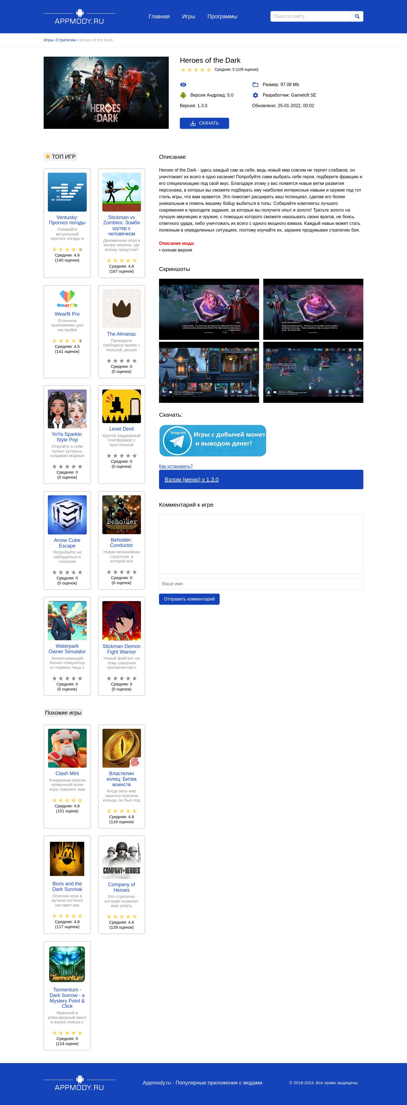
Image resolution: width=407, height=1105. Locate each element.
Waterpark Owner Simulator (67, 649)
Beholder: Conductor (121, 543)
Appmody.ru (80, 16)
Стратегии (66, 39)
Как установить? (176, 466)
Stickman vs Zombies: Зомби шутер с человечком (121, 226)
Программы (222, 16)
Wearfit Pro (67, 314)
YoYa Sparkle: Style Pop (67, 437)
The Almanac (121, 334)
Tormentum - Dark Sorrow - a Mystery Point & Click (67, 998)
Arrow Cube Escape (67, 543)
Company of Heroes (121, 887)
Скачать (204, 123)
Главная (159, 16)
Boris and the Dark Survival (67, 886)
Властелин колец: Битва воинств (121, 779)
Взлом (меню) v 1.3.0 (192, 479)
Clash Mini (67, 773)
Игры (188, 16)
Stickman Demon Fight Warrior (122, 649)
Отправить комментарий (189, 599)
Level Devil (121, 429)
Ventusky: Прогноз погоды (67, 220)
